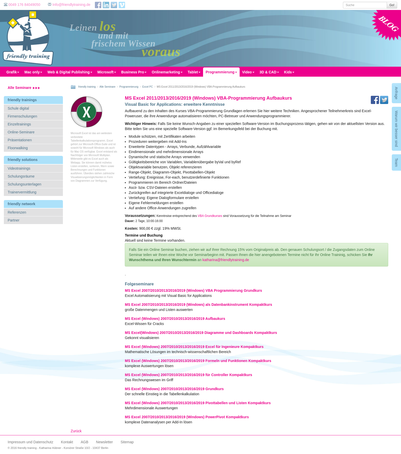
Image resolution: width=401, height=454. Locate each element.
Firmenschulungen (22, 116)
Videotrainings (19, 168)
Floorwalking (18, 148)
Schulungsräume (21, 176)
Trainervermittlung (22, 192)
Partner (13, 220)
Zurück (76, 431)
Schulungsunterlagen (24, 184)
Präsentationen (20, 140)
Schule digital (18, 108)
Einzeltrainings (19, 124)
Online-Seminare (21, 132)
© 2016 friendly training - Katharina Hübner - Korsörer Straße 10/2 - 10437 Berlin (58, 447)
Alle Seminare (24, 88)
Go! (391, 5)
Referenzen (17, 212)
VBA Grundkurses (210, 216)
